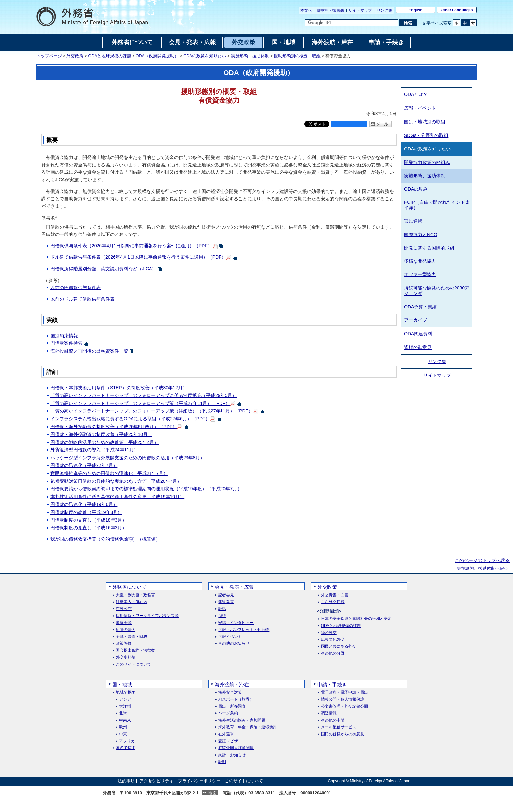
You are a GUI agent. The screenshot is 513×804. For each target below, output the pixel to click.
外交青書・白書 (334, 595)
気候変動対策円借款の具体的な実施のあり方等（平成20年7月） (116, 481)
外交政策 (74, 56)
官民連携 (413, 221)
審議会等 (124, 623)
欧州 (123, 727)
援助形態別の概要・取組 (297, 56)
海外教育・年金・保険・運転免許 (247, 727)
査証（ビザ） (230, 741)
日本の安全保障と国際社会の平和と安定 (356, 619)
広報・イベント (420, 108)
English (415, 10)
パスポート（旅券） (236, 699)
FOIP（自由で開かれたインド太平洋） (437, 205)
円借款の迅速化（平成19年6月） (83, 504)
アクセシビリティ (156, 780)
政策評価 (124, 643)
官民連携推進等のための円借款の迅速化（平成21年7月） (109, 473)
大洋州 (125, 706)
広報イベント (230, 637)
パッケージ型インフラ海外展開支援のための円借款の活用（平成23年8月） (127, 457)
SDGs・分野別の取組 (426, 135)
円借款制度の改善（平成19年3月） (86, 512)
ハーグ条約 (228, 713)
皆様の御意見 (418, 347)
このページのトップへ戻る (482, 560)
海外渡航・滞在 (232, 684)
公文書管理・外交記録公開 (344, 706)
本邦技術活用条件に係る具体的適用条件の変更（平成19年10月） (117, 496)
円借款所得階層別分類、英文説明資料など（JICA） (103, 268)
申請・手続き (332, 684)
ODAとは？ (416, 94)
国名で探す (125, 748)
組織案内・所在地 (131, 602)
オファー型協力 (420, 274)
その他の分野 (333, 653)
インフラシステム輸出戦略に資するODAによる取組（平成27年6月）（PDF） (130, 418)
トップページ (49, 56)
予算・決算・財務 (131, 637)
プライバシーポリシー (199, 780)
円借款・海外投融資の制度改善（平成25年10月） (101, 434)
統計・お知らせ (232, 755)
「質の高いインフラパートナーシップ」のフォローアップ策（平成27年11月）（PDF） (140, 403)
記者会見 (226, 595)
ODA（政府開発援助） (157, 56)
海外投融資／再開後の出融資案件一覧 (89, 351)
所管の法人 (125, 630)
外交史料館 (125, 657)
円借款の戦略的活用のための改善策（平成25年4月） (104, 442)
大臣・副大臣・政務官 (135, 595)
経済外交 (329, 633)
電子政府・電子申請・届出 (344, 692)
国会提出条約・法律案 (135, 650)
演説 (222, 616)
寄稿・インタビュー (236, 623)
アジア (125, 699)
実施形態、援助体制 (250, 56)
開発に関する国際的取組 (429, 248)
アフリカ (127, 741)
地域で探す (125, 692)
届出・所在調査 (232, 706)
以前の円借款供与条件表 (75, 287)
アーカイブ (415, 320)
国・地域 (122, 684)
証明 (222, 762)
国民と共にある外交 (338, 646)
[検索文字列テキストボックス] (351, 22)
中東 (123, 734)
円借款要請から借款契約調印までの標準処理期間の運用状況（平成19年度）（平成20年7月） (146, 488)
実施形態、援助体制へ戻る (482, 568)
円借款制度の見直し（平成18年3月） (88, 520)
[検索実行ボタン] (407, 22)
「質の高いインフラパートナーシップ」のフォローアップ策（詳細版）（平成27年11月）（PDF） (151, 410)
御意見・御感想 (330, 10)
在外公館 (124, 609)
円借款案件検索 (66, 343)
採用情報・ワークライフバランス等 (147, 616)
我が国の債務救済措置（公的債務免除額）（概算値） (105, 539)
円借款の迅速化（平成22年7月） (83, 465)
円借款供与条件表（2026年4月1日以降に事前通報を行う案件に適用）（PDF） (131, 245)
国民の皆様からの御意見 (342, 734)
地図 (212, 792)
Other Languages (457, 10)
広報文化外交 (333, 640)
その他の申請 (333, 720)
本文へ (306, 10)
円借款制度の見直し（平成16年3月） (88, 527)
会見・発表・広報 (234, 587)
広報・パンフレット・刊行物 (243, 630)
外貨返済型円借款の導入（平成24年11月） (94, 449)
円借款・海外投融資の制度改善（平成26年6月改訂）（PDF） (113, 426)
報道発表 (226, 602)
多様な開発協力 (420, 261)
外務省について (129, 587)
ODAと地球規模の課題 (109, 56)
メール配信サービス (338, 727)
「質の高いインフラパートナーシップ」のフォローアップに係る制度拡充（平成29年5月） (143, 395)
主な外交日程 (333, 602)
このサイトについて (133, 664)
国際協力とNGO (420, 234)
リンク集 (384, 10)
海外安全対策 (230, 692)
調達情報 (329, 713)
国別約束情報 (64, 335)
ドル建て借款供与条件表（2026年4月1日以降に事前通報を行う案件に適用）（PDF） (138, 257)
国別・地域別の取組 (424, 121)
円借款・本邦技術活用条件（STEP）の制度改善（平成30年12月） (118, 387)
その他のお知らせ (234, 643)
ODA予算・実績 (420, 306)
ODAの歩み (416, 189)
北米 (123, 713)
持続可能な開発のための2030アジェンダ (436, 290)
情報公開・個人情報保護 (342, 699)
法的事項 (126, 780)
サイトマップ (360, 10)
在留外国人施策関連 (236, 748)
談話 (222, 609)
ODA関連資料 (418, 333)
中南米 (125, 720)
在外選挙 (226, 734)
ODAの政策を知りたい (204, 56)
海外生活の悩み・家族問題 (241, 720)
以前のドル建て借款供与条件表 (82, 299)
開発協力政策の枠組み (427, 162)
